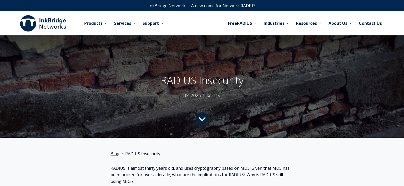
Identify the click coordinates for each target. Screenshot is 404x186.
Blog (115, 154)
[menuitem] (95, 23)
